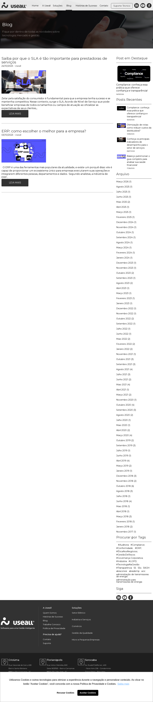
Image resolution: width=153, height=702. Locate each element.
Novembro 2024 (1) (126, 227)
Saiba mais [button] (123, 684)
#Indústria (121, 561)
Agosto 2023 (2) (124, 283)
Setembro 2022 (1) (125, 323)
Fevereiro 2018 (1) (125, 521)
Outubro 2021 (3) (125, 359)
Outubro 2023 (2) (125, 273)
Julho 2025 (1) (123, 191)
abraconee (121, 571)
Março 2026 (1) (123, 181)
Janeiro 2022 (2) (124, 349)
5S (135, 567)
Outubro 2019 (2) (125, 440)
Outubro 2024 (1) (125, 232)
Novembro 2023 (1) (126, 268)
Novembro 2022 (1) (126, 313)
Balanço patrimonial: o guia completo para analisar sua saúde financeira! (138, 162)
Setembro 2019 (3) (126, 445)
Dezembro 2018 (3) (126, 476)
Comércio (77, 626)
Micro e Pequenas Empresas (86, 640)
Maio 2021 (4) (123, 384)
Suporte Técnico (121, 5)
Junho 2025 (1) (123, 196)
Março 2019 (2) (123, 465)
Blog (68, 5)
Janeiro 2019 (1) (124, 470)
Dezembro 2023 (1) (126, 262)
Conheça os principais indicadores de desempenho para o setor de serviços (138, 145)
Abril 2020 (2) (123, 430)
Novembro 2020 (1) (126, 399)
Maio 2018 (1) (123, 506)
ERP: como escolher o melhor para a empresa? (43, 131)
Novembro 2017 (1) (126, 531)
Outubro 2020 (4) (125, 405)
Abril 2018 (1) (122, 511)
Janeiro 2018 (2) (124, 526)
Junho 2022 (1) (123, 333)
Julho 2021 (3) (123, 374)
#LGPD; (133, 561)
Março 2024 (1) (123, 247)
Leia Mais (15, 113)
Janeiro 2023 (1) (124, 303)
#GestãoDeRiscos (125, 554)
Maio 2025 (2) (123, 202)
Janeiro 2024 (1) (124, 257)
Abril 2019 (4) (123, 460)
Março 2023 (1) (123, 293)
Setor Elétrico (78, 613)
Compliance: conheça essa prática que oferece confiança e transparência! (131, 87)
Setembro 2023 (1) (125, 278)
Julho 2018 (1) (123, 496)
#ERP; (138, 548)
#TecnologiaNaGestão (127, 564)
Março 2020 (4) (124, 435)
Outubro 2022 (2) (125, 318)
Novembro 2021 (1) (126, 354)
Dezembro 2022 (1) (126, 308)
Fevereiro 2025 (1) (125, 217)
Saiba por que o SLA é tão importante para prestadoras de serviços (54, 60)
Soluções (57, 5)
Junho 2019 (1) (123, 455)
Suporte (47, 643)
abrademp (134, 571)
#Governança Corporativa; (129, 558)
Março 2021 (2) (123, 394)
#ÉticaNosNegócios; (127, 551)
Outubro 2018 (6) (125, 486)
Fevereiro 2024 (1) (125, 252)
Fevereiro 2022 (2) (125, 344)
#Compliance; (138, 545)
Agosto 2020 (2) (124, 415)
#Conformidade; (124, 548)
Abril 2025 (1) (122, 207)
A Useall (46, 5)
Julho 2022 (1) (123, 328)
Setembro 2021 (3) (125, 364)
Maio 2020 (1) (123, 425)
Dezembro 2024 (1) (126, 222)
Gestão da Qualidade (82, 633)
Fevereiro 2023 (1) (125, 298)
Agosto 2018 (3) (124, 491)
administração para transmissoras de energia (129, 580)
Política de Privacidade (54, 628)
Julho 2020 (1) (123, 420)
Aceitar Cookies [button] (88, 693)
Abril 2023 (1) (122, 288)
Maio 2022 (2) (123, 339)
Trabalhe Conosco (52, 624)
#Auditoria (123, 545)
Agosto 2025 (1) (124, 186)
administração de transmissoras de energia (132, 575)
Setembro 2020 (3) (126, 410)
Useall (18, 66)
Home (35, 5)
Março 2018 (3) (124, 516)
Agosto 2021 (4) (124, 369)
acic (143, 571)
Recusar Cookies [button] (65, 693)
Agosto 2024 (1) (124, 242)
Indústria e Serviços (81, 620)
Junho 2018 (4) (124, 501)
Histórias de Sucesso (86, 5)
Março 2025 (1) (123, 212)
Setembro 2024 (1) (126, 237)
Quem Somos (49, 613)
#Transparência (124, 567)
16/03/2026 (120, 94)
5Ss (139, 567)
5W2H (146, 567)
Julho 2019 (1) (123, 450)
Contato (104, 5)
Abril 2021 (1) (122, 389)
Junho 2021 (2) (123, 379)
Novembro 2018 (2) (126, 481)
